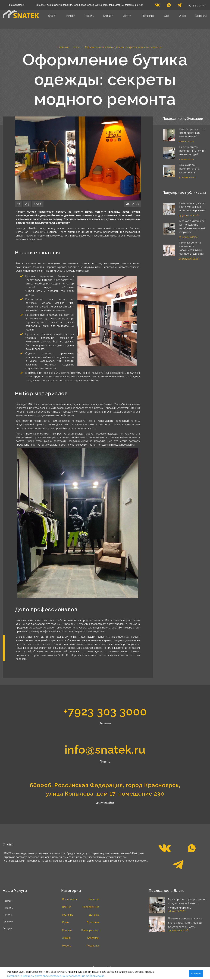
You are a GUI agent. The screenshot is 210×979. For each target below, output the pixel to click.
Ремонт (70, 15)
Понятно (195, 973)
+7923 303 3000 (196, 5)
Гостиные (67, 914)
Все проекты (69, 899)
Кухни (65, 922)
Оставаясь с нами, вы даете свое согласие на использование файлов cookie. (56, 976)
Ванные (66, 907)
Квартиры (93, 937)
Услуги (127, 15)
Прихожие (93, 922)
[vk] (157, 6)
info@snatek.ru (17, 5)
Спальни (67, 930)
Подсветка (92, 945)
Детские (94, 914)
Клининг (108, 15)
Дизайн (52, 15)
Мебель (89, 15)
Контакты (200, 15)
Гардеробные (91, 907)
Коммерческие (90, 930)
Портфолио (147, 15)
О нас (182, 15)
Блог (166, 15)
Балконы (94, 899)
